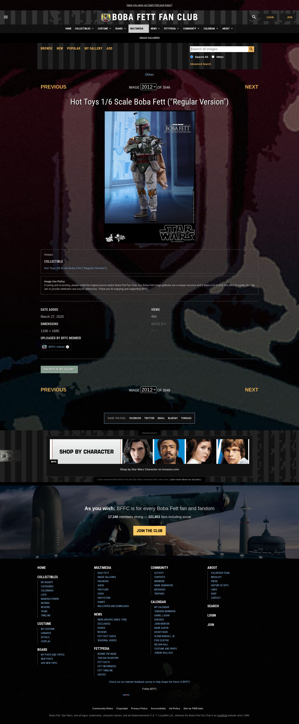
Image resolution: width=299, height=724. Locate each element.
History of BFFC (220, 585)
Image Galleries (107, 577)
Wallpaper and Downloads (113, 606)
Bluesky (173, 418)
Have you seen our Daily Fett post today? (149, 5)
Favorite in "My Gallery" (59, 369)
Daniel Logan (161, 615)
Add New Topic (49, 663)
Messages (159, 589)
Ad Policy (174, 708)
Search (213, 606)
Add (109, 48)
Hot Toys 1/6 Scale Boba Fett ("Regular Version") (75, 268)
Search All (201, 57)
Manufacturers (50, 598)
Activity (159, 573)
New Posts (47, 658)
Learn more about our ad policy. (185, 479)
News (156, 28)
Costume (105, 28)
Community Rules (102, 708)
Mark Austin (161, 627)
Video (101, 593)
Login (270, 17)
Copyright (122, 708)
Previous (53, 87)
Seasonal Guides (107, 640)
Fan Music (103, 581)
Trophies (159, 593)
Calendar (211, 28)
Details (45, 637)
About (228, 28)
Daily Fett (103, 573)
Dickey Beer (161, 632)
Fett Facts (104, 662)
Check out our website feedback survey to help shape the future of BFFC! (149, 681)
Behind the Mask (107, 653)
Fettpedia (172, 28)
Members (159, 581)
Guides (101, 627)
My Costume (48, 629)
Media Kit (216, 577)
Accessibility (158, 708)
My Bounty (47, 582)
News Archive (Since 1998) (112, 619)
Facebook (135, 418)
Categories (47, 586)
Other (220, 57)
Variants (46, 633)
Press (214, 581)
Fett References (107, 666)
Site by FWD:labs (193, 708)
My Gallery (93, 48)
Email (161, 418)
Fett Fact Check (107, 636)
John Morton (161, 623)
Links (214, 589)
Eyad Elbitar (161, 640)
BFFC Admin (55, 346)
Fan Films (103, 589)
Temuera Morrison (164, 611)
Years (44, 611)
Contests (159, 577)
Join (289, 17)
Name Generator (163, 585)
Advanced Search (200, 64)
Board (121, 28)
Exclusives (104, 623)
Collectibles (84, 28)
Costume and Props (165, 648)
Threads (186, 418)
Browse (47, 48)
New (60, 48)
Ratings (45, 603)
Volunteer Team (220, 573)
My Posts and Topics (52, 654)
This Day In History (108, 658)
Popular (73, 48)
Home (68, 28)
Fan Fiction (104, 597)
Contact (216, 597)
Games (101, 602)
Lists (44, 594)
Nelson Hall (161, 644)
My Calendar (161, 607)
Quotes (102, 674)
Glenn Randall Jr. (164, 636)
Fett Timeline (105, 670)
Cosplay (45, 641)
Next (251, 87)
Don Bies (159, 619)
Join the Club (149, 530)
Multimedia (138, 28)
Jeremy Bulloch (163, 652)
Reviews (45, 607)
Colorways (47, 590)
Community (191, 28)
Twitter (149, 418)
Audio (101, 585)
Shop (214, 593)
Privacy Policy (139, 708)
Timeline (45, 615)
